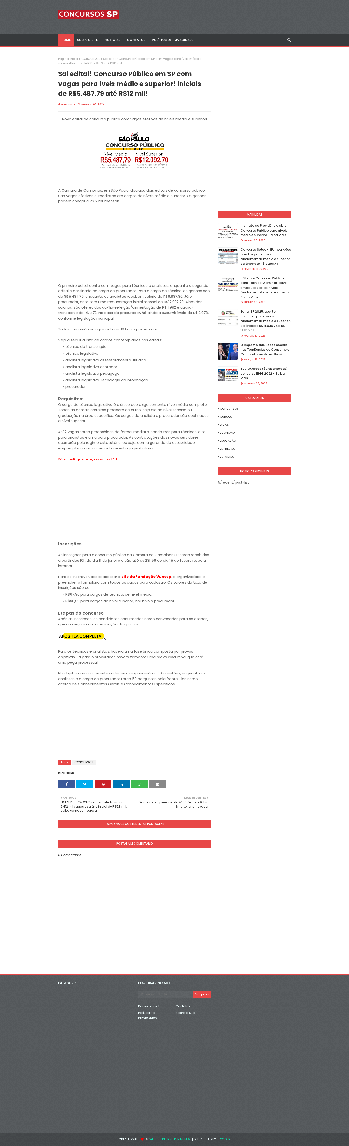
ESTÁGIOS (227, 457)
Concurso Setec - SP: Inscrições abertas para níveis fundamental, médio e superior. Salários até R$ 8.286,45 (265, 256)
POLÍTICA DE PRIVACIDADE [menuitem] (172, 40)
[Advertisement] (134, 243)
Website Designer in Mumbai (170, 1139)
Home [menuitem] (66, 40)
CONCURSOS (90, 59)
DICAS (224, 425)
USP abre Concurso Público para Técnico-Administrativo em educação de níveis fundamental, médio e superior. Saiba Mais (265, 287)
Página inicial (68, 59)
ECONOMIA (227, 433)
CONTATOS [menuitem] (136, 40)
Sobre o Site (185, 1012)
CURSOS (226, 417)
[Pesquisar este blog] (165, 994)
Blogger (223, 1139)
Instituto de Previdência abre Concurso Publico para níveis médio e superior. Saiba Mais (263, 230)
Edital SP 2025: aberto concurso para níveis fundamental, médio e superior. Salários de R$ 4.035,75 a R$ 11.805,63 (265, 321)
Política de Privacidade (147, 1015)
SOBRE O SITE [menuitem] (87, 40)
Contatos (183, 1006)
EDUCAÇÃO (228, 441)
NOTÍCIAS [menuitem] (112, 40)
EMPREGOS (227, 449)
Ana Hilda (68, 104)
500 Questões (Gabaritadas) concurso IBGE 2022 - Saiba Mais (264, 373)
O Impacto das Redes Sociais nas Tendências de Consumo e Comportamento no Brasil (264, 350)
